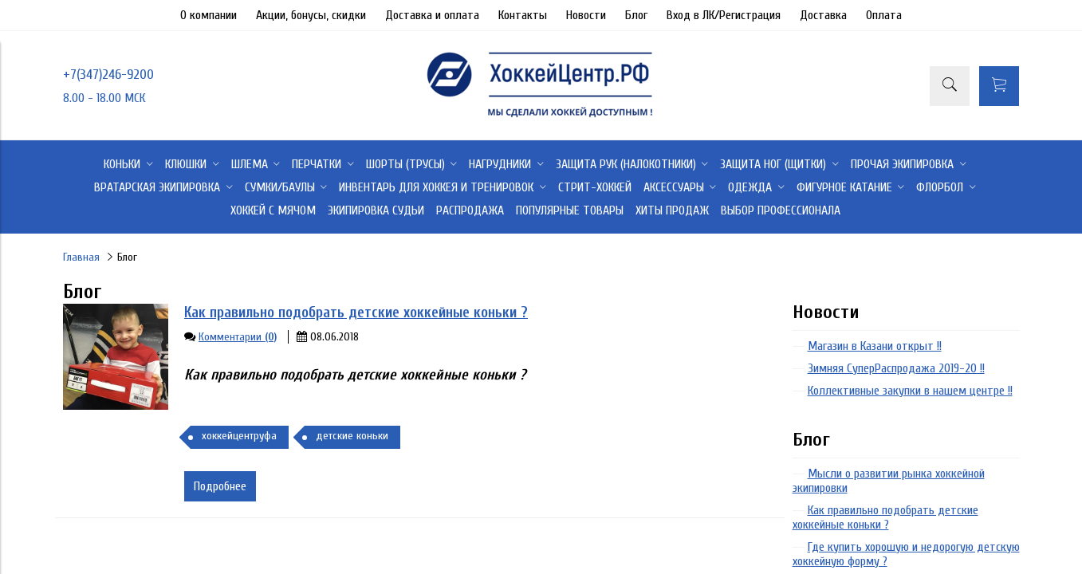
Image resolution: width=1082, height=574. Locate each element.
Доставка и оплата (432, 15)
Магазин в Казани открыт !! (875, 346)
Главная (81, 257)
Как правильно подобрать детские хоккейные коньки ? (356, 312)
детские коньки (352, 435)
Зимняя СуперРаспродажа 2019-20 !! (896, 368)
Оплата (884, 15)
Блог (636, 15)
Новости (586, 15)
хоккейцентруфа (239, 435)
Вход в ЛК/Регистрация (724, 15)
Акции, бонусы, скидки (311, 15)
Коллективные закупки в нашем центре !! (910, 390)
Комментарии (238, 337)
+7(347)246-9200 (108, 74)
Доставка (823, 15)
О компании (208, 15)
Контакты (522, 15)
